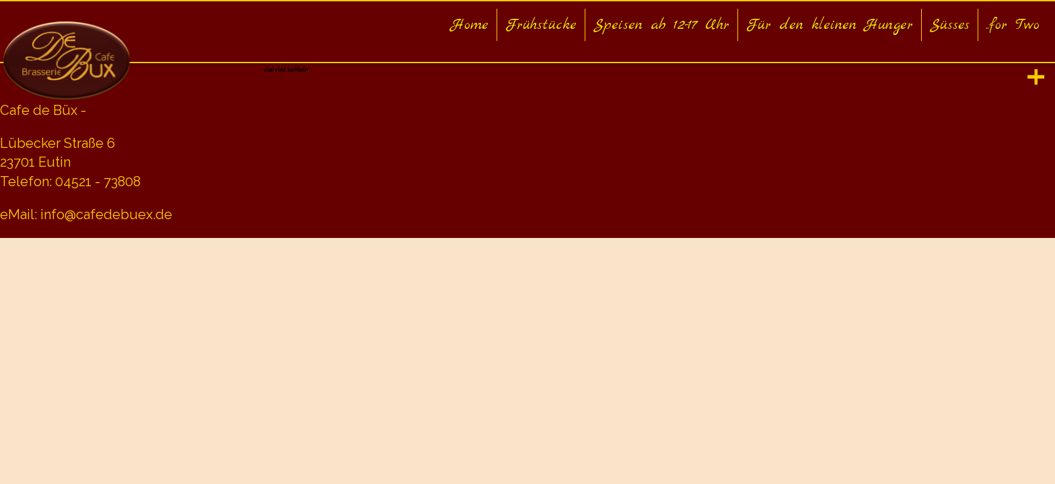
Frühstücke (541, 25)
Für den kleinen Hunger (829, 25)
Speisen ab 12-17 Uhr (661, 25)
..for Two (1013, 25)
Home (469, 25)
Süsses (950, 25)
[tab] (1036, 77)
